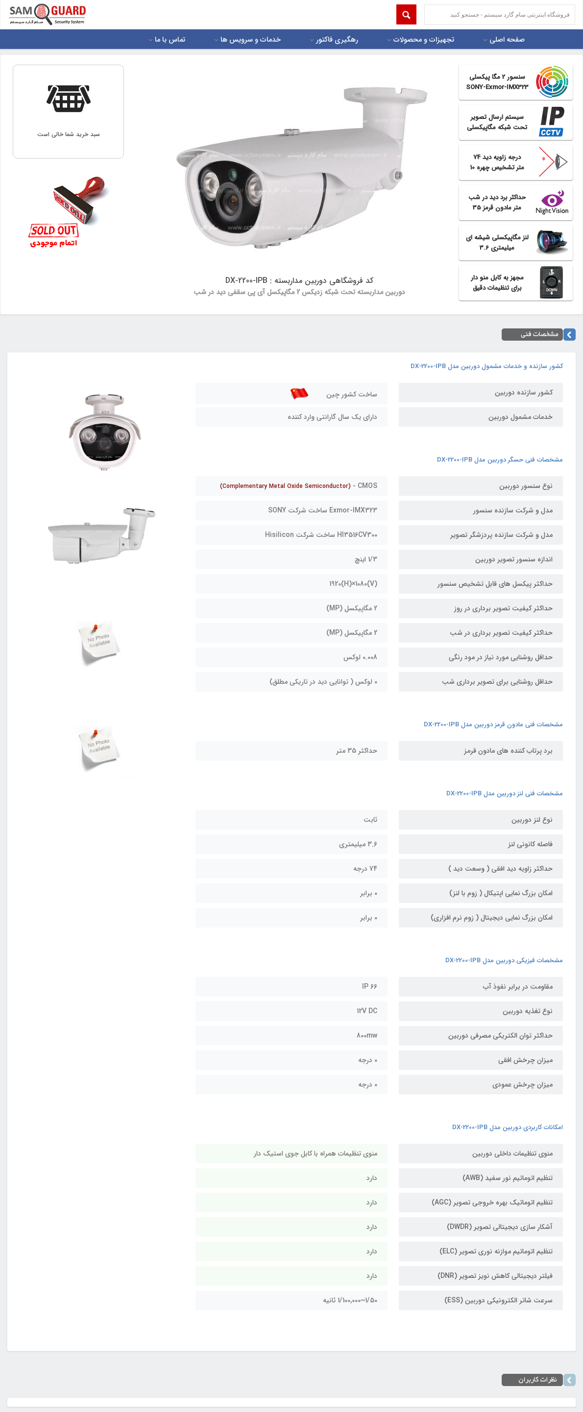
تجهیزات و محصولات (423, 40)
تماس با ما (170, 40)
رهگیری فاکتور (337, 40)
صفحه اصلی (507, 40)
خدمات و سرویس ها (250, 40)
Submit (406, 14)
